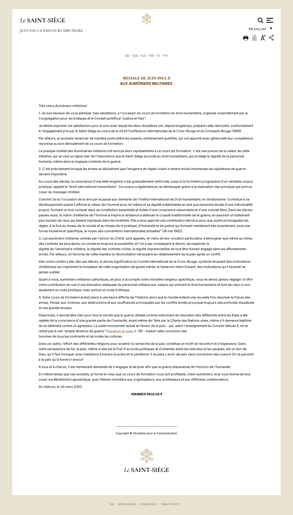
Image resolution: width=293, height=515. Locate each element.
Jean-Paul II (31, 30)
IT (158, 56)
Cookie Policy (148, 504)
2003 (68, 30)
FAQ (112, 504)
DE (127, 56)
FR (151, 56)
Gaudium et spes (120, 331)
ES (144, 56)
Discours (53, 30)
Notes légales (127, 504)
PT (166, 56)
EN (135, 56)
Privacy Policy (170, 504)
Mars (78, 30)
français (257, 30)
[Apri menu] (269, 20)
